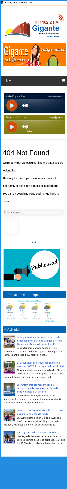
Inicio (7, 80)
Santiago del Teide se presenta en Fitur (36, 432)
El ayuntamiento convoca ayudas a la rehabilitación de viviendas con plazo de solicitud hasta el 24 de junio (37, 388)
